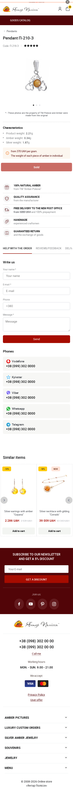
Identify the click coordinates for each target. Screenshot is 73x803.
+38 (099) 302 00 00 (36, 646)
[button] (33, 105)
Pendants (12, 31)
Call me (36, 653)
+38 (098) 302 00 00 (36, 640)
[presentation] (4, 500)
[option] (17, 249)
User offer (36, 700)
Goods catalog (16, 20)
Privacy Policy (36, 694)
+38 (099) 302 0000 (20, 366)
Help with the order (17, 248)
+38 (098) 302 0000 (20, 381)
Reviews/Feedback (48, 248)
